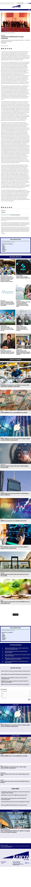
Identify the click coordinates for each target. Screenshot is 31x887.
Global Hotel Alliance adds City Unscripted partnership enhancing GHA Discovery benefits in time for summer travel (23, 304)
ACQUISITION (3, 464)
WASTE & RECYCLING (4, 275)
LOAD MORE (15, 614)
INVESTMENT (3, 349)
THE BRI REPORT (15, 810)
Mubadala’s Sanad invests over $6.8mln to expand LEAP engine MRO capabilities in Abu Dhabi (15, 385)
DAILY (3, 245)
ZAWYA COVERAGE (15, 360)
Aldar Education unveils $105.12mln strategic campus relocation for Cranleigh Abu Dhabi (14, 678)
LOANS (2, 411)
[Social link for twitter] (26, 3)
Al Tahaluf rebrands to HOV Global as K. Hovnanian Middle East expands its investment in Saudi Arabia (7, 303)
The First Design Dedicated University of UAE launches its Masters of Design (16, 652)
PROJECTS (4, 249)
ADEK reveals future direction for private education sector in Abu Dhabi (15, 684)
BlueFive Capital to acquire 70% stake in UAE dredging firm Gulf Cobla (15, 774)
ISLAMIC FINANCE (19, 325)
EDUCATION (3, 212)
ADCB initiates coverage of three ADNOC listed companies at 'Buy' (14, 795)
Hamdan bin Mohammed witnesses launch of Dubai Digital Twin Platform (15, 801)
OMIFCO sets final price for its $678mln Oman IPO (13, 521)
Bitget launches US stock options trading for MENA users (23, 277)
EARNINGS (2, 573)
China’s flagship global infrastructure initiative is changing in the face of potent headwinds (15, 831)
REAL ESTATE (3, 300)
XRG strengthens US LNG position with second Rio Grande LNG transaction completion (13, 799)
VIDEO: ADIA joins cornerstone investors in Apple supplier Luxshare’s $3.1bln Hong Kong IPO (15, 439)
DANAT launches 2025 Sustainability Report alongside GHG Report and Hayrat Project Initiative (23, 352)
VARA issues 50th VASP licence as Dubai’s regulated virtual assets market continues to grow (16, 649)
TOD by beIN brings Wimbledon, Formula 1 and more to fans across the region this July (7, 328)
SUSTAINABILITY (19, 349)
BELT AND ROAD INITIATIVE (5, 829)
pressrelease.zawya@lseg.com (15, 214)
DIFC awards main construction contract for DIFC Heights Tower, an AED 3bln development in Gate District (17, 659)
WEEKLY (3, 246)
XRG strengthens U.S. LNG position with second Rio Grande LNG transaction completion (17, 655)
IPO (1, 437)
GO (29, 699)
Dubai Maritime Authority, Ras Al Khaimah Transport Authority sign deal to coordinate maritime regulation (15, 792)
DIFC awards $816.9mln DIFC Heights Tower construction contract (14, 805)
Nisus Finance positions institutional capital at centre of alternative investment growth (7, 352)
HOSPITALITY (18, 300)
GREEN (3, 248)
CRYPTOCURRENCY (19, 275)
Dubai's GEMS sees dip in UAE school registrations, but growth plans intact (15, 674)
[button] (1, 48)
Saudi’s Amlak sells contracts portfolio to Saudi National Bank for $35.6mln (15, 782)
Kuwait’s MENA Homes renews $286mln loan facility (14, 412)
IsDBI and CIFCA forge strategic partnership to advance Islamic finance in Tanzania (22, 328)
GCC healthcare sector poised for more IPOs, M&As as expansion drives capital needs (14, 547)
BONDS (2, 600)
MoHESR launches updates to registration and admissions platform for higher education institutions (15, 682)
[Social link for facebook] (27, 3)
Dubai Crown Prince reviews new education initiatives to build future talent (15, 671)
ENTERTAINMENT (3, 325)
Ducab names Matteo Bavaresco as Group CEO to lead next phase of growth (16, 662)
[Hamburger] (29, 9)
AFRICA (3, 251)
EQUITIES (2, 492)
